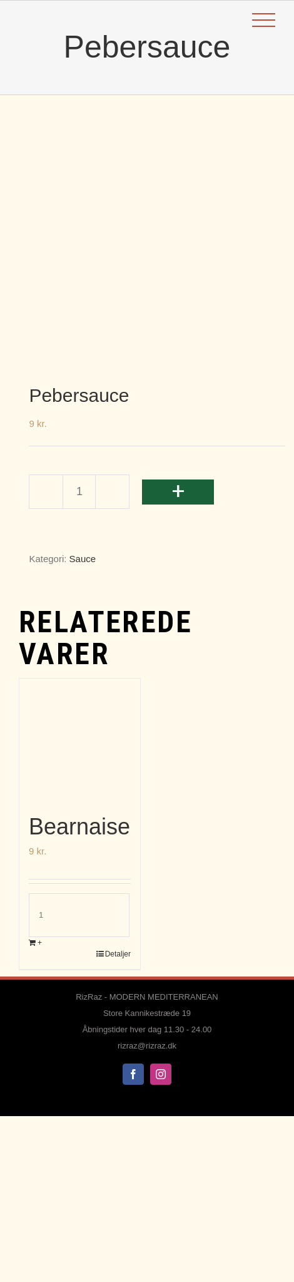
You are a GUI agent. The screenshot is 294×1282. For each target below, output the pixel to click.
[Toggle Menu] (264, 20)
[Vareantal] (79, 491)
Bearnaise (79, 826)
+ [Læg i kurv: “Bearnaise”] (40, 942)
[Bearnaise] (79, 739)
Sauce (82, 558)
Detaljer (118, 954)
